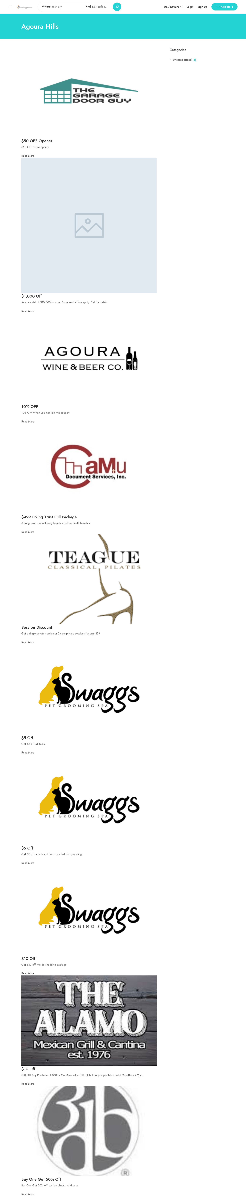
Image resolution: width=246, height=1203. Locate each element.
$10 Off (28, 958)
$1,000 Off (31, 296)
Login (190, 7)
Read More (27, 156)
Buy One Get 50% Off (41, 1179)
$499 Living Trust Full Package (49, 517)
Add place (224, 7)
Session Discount (36, 627)
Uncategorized (182, 60)
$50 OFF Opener (37, 141)
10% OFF (29, 406)
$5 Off (27, 738)
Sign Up (202, 7)
